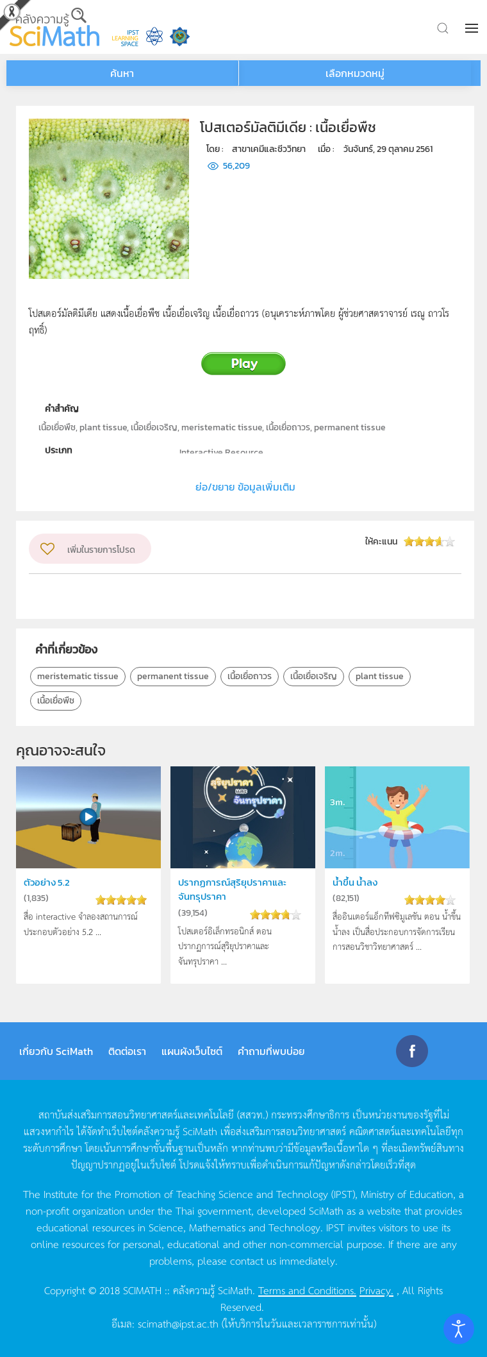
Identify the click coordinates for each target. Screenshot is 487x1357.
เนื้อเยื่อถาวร (249, 676)
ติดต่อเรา (127, 1051)
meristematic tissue (78, 676)
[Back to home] (54, 27)
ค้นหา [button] (122, 73)
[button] (473, 28)
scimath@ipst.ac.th (178, 1323)
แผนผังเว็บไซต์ (191, 1051)
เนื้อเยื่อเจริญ (313, 676)
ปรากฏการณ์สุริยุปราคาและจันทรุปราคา (232, 889)
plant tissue (380, 676)
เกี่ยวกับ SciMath (56, 1051)
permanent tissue (173, 676)
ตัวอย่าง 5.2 (47, 882)
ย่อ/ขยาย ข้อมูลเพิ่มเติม (245, 486)
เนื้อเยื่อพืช (55, 700)
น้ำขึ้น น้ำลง (355, 882)
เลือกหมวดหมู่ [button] (355, 73)
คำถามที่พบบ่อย (271, 1051)
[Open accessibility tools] (458, 1328)
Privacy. (376, 1289)
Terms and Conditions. (307, 1289)
